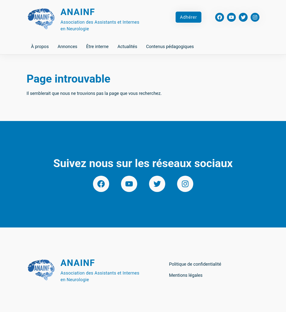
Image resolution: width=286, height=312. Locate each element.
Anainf (77, 12)
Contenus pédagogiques (170, 46)
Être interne (97, 46)
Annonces (67, 46)
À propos (40, 46)
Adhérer (188, 17)
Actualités (127, 46)
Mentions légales (185, 275)
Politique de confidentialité (195, 264)
